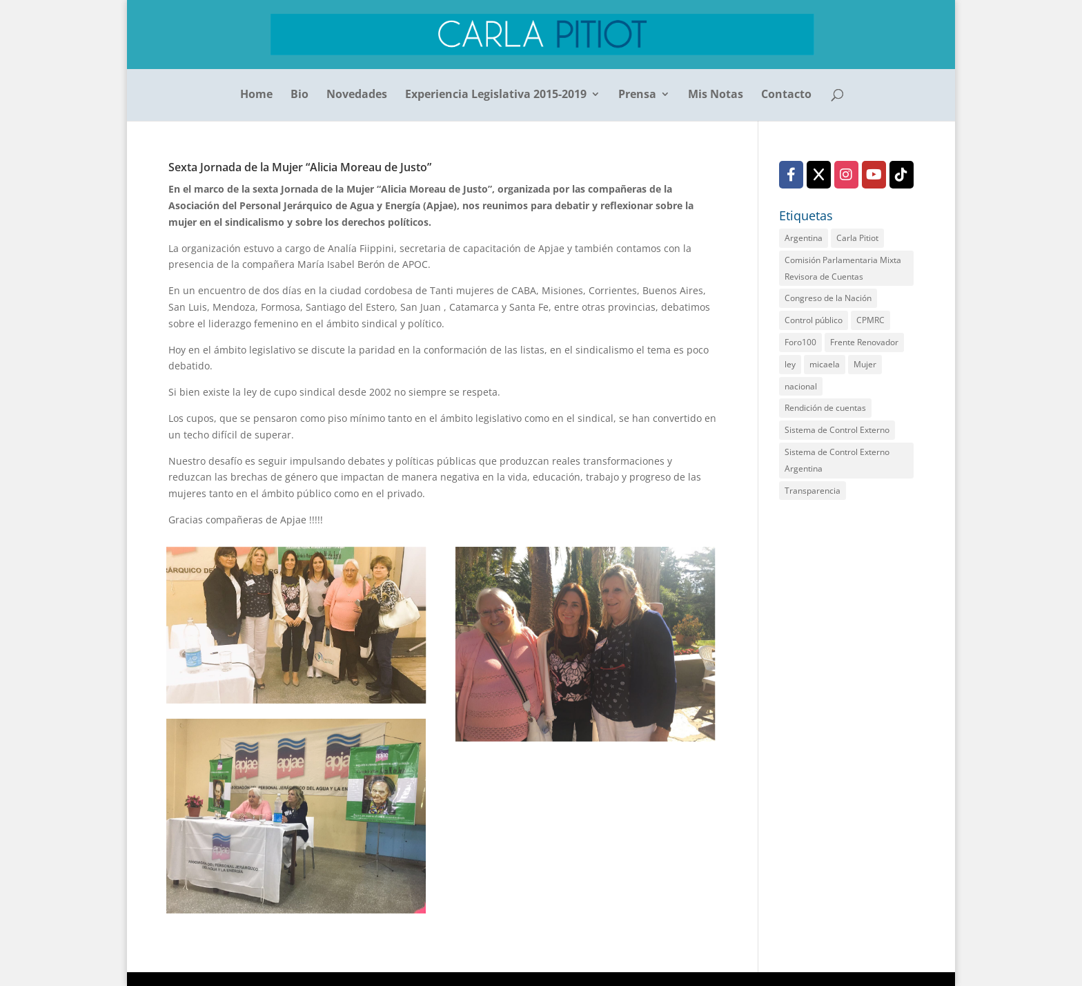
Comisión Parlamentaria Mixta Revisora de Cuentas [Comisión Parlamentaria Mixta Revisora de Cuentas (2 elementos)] (843, 268)
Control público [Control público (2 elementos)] (814, 320)
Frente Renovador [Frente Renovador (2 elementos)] (864, 342)
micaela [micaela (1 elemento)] (824, 364)
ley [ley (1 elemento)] (790, 364)
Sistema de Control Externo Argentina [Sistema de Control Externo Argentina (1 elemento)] (837, 460)
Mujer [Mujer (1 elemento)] (865, 364)
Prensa (637, 95)
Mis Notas (715, 95)
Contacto (786, 95)
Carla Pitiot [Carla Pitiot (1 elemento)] (857, 238)
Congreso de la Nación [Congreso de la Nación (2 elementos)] (828, 298)
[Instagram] (846, 174)
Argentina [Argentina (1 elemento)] (804, 238)
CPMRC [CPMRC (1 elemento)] (870, 320)
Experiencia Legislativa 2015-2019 (496, 95)
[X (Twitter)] (819, 174)
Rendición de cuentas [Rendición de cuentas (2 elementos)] (825, 408)
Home (256, 95)
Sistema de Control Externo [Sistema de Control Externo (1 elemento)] (837, 430)
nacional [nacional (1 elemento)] (801, 386)
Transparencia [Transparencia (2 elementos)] (812, 490)
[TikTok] (901, 174)
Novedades (356, 95)
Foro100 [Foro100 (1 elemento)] (800, 342)
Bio (299, 95)
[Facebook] (791, 174)
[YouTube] (874, 174)
